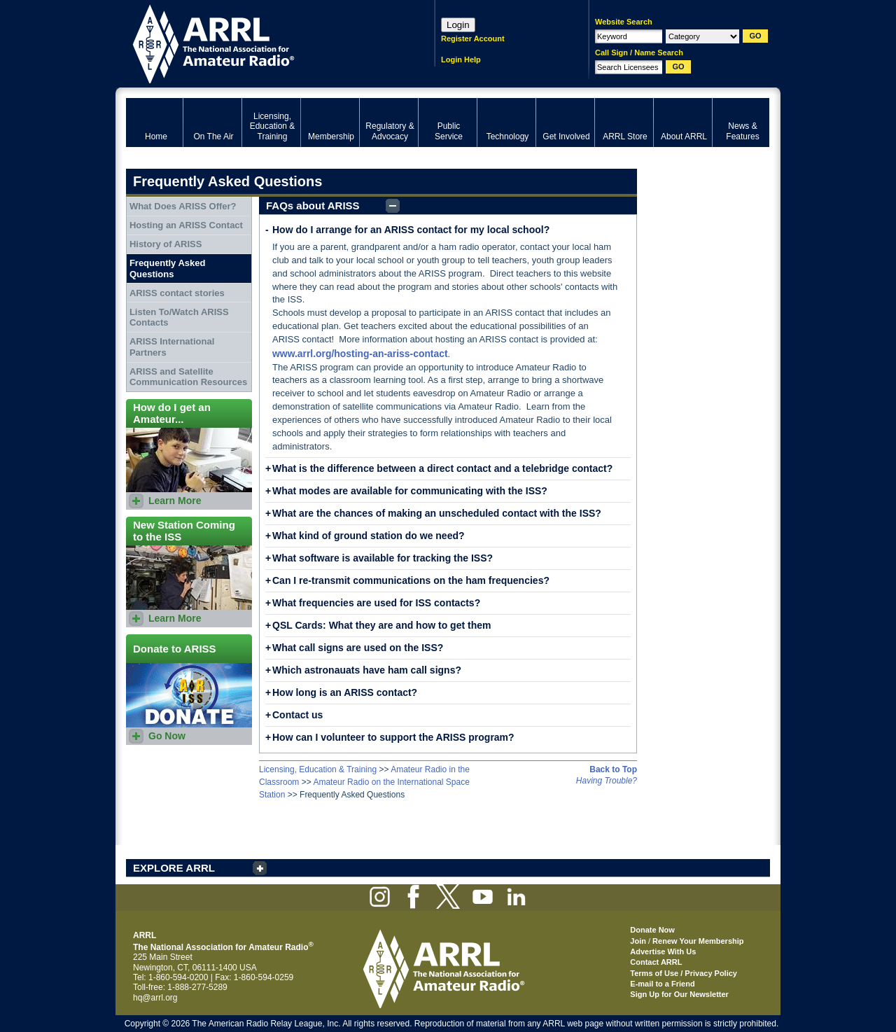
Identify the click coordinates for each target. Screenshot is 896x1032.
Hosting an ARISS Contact (186, 225)
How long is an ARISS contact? (344, 692)
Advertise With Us (663, 951)
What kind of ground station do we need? (368, 535)
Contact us (297, 714)
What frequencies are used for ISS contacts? (376, 602)
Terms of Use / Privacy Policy (683, 973)
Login (458, 25)
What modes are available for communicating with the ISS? (409, 490)
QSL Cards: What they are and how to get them (381, 625)
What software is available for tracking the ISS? (382, 558)
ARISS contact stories (177, 293)
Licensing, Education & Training (318, 769)
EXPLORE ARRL (174, 868)
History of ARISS (166, 244)
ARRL (262, 42)
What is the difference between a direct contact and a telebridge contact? (442, 468)
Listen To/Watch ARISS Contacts (179, 317)
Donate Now (652, 930)
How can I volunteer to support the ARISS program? (393, 737)
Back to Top (613, 769)
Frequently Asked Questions (168, 268)
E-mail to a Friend (662, 983)
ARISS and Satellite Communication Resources (188, 377)
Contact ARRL (656, 962)
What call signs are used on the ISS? (357, 647)
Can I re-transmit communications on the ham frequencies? (411, 580)
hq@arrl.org (155, 998)
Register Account (473, 38)
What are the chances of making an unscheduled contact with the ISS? (436, 513)
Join (638, 941)
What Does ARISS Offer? (183, 206)
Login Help (461, 59)
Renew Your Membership (697, 941)
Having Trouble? (606, 781)
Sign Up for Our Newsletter (679, 994)
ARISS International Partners (172, 347)
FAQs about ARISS (313, 205)
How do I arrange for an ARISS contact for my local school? (411, 229)
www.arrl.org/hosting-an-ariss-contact (360, 353)
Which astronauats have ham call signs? (366, 670)
